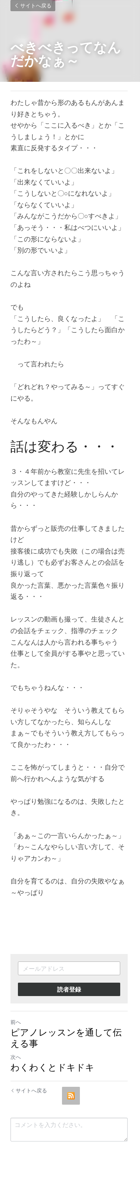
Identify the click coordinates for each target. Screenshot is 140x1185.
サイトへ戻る (33, 5)
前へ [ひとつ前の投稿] (15, 1022)
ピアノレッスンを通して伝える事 (66, 1037)
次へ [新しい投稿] (15, 1057)
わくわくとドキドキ (52, 1067)
